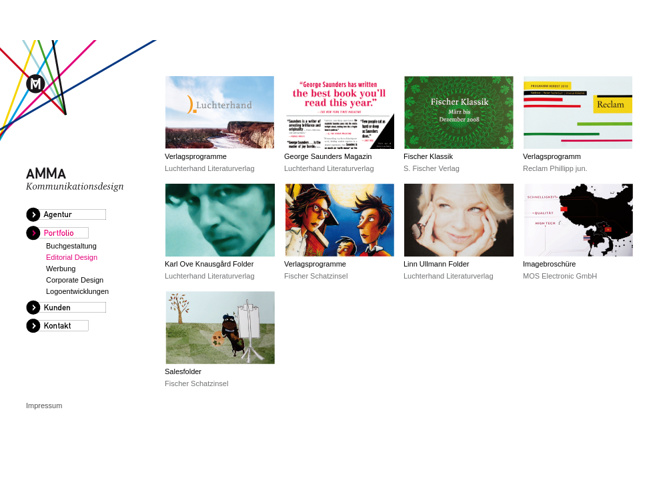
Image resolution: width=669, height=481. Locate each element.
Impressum (44, 406)
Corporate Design (74, 280)
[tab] (86, 215)
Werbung (60, 269)
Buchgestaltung (71, 246)
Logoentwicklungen (77, 291)
